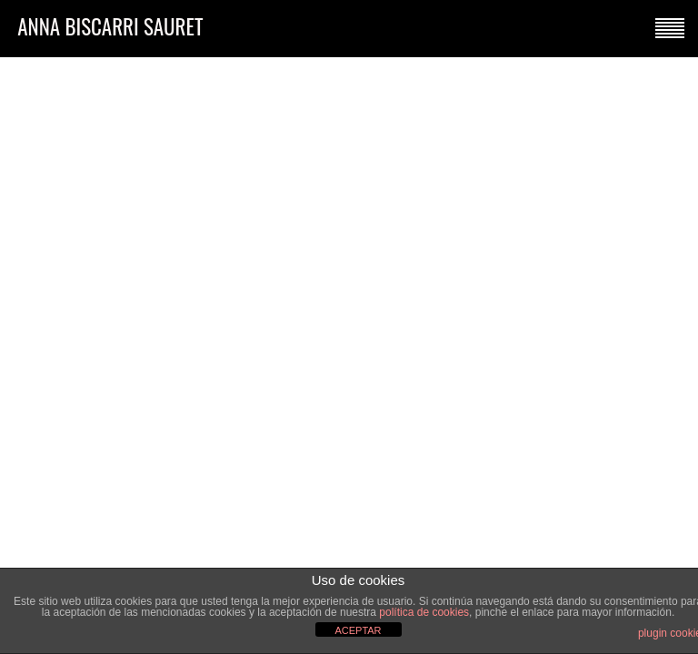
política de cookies (424, 612)
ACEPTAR (357, 630)
